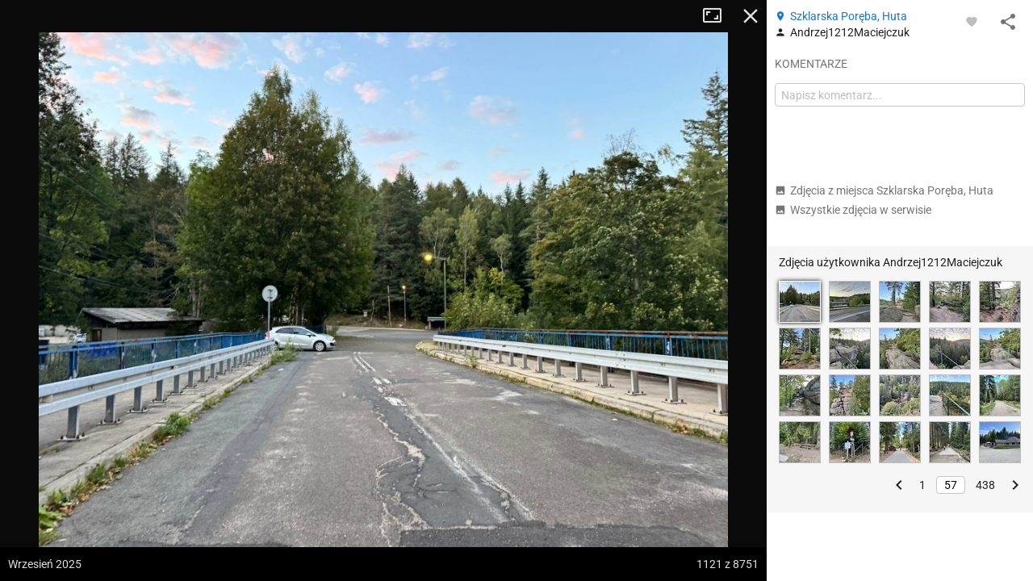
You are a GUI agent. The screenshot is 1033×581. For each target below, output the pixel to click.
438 (985, 485)
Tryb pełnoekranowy (718, 16)
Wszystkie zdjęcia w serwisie (853, 209)
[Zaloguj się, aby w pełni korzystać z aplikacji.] (972, 21)
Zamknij (750, 16)
